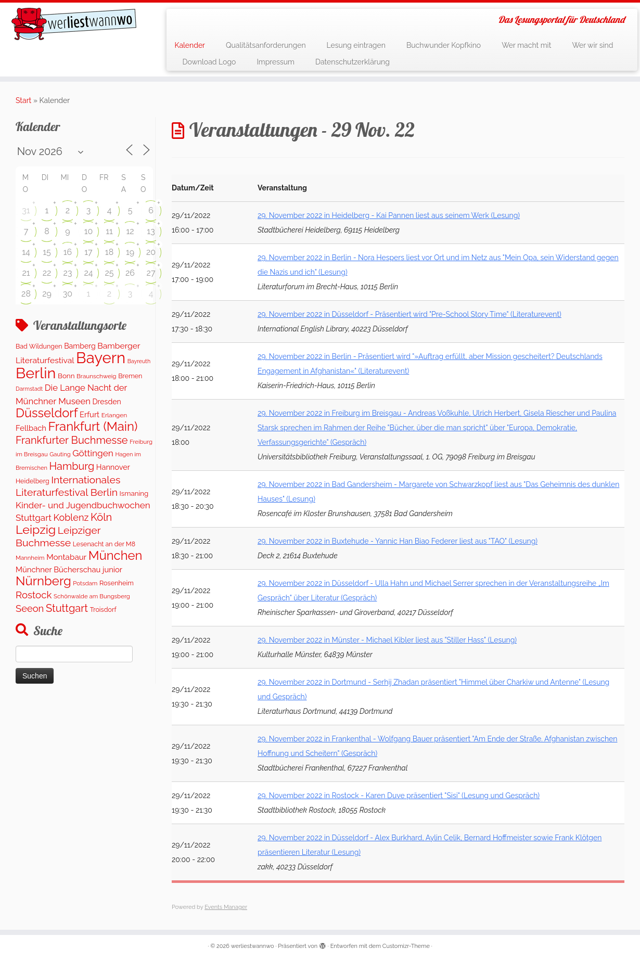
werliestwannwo (252, 946)
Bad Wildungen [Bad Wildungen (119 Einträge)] (39, 346)
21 (26, 273)
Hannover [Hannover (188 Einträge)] (113, 467)
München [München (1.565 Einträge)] (115, 555)
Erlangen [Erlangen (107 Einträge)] (114, 415)
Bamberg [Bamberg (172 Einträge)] (80, 346)
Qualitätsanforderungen (266, 45)
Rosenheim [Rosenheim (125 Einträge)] (116, 583)
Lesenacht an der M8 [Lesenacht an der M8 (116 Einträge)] (104, 544)
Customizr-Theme (406, 946)
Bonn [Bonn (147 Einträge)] (66, 375)
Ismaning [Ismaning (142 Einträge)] (134, 493)
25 (109, 273)
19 (130, 252)
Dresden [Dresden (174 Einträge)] (107, 401)
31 (26, 210)
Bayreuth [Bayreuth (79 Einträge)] (138, 361)
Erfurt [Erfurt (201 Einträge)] (89, 414)
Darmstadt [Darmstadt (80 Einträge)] (29, 389)
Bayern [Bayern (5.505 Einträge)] (100, 358)
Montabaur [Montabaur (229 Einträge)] (66, 557)
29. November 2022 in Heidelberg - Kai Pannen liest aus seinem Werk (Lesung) (389, 215)
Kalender (189, 45)
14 (26, 252)
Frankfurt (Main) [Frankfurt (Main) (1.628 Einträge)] (93, 426)
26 (130, 273)
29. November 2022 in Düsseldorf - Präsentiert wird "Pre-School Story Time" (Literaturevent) (409, 314)
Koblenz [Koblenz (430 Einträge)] (70, 517)
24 (88, 273)
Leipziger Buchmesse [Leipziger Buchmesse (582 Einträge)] (58, 536)
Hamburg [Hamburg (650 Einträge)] (72, 466)
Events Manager (225, 907)
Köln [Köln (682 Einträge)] (101, 517)
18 (109, 252)
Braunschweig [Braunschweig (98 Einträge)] (96, 376)
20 (151, 252)
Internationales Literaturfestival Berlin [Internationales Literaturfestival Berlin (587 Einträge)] (68, 486)
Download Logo (209, 62)
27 (151, 273)
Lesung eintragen (356, 45)
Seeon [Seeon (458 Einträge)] (30, 608)
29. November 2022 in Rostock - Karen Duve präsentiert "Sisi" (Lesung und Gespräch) (399, 795)
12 (130, 231)
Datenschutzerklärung (352, 62)
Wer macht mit (526, 45)
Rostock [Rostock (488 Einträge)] (34, 594)
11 (109, 231)
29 (47, 294)
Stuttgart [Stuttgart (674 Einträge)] (67, 608)
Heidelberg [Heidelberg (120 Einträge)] (32, 481)
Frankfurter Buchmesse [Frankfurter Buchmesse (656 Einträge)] (72, 440)
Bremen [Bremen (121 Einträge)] (130, 376)
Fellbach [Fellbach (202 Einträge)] (31, 428)
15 (47, 252)
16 (67, 252)
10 (88, 231)
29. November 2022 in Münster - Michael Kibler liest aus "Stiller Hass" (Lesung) (387, 640)
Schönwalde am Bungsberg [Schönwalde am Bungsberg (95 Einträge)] (92, 596)
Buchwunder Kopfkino (443, 45)
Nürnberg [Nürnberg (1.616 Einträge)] (43, 580)
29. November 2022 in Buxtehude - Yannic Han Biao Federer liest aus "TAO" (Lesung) (397, 541)
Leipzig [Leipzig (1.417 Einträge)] (36, 529)
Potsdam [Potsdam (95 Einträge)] (85, 583)
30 (67, 294)
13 (151, 231)
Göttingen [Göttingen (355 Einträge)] (92, 453)
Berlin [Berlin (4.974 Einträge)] (36, 373)
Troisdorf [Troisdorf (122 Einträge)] (103, 609)
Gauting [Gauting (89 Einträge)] (59, 454)
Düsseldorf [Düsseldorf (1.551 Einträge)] (47, 413)
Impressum (276, 62)
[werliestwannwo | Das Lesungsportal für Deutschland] (74, 24)
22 (47, 273)
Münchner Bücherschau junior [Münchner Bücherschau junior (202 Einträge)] (69, 569)
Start (23, 100)
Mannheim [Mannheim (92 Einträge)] (30, 557)
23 (67, 273)
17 (88, 252)
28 (26, 294)
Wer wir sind (592, 45)
